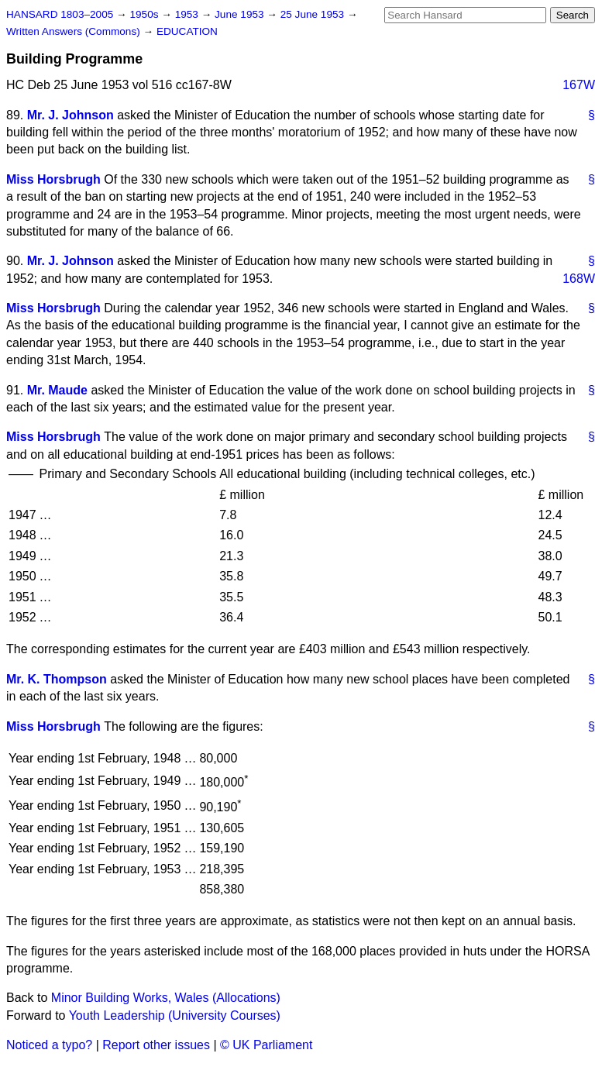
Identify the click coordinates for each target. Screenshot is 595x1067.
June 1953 (241, 14)
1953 (188, 14)
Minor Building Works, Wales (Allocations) (165, 997)
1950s (145, 14)
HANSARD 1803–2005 (59, 14)
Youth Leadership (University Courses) (174, 1015)
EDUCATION (187, 31)
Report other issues (156, 1045)
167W (578, 84)
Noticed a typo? (49, 1045)
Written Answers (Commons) (74, 31)
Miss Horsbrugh (53, 179)
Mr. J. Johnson (70, 115)
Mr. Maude (57, 390)
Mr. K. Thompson (56, 679)
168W (578, 278)
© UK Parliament (266, 1045)
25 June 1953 (313, 14)
